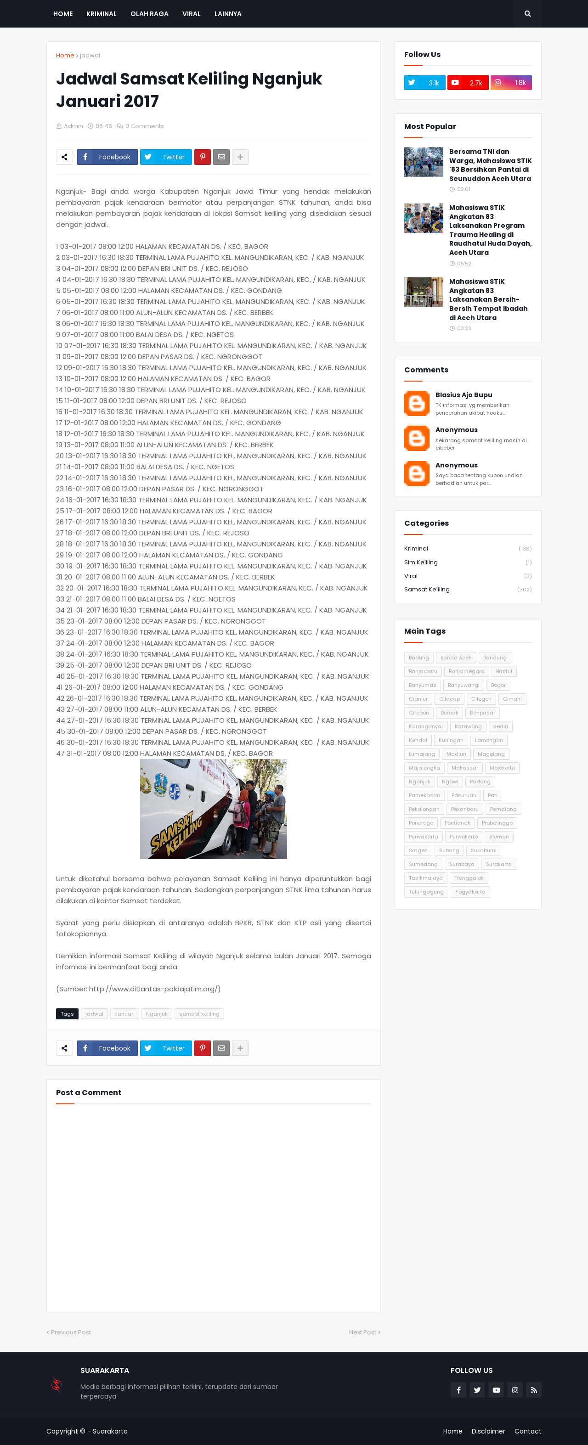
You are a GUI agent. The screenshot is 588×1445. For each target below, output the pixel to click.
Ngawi (450, 781)
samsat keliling (199, 1014)
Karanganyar (426, 726)
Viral (468, 576)
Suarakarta (110, 1431)
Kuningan (451, 740)
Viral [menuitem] (191, 13)
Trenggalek (469, 878)
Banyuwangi (464, 685)
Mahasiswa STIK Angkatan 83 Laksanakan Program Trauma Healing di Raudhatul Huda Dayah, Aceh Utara (490, 230)
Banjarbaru (423, 671)
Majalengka (424, 767)
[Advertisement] (468, 980)
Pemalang (503, 809)
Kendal (418, 740)
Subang (449, 850)
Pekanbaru (465, 809)
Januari (125, 1014)
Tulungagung (426, 891)
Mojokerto (502, 767)
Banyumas (422, 685)
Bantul (504, 671)
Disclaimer (488, 1431)
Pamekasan (424, 795)
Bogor (498, 685)
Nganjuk (157, 1014)
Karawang (468, 726)
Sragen (418, 850)
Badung (419, 657)
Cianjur (418, 699)
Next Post (362, 1332)
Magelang (491, 754)
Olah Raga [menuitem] (149, 13)
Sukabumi (484, 850)
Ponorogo (421, 823)
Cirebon (419, 712)
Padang (480, 781)
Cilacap (449, 699)
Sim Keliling (468, 563)
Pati (493, 795)
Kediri (500, 726)
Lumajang (422, 754)
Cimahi (512, 699)
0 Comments (144, 126)
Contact (528, 1431)
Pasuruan (464, 795)
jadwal (90, 55)
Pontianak (457, 823)
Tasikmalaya (426, 878)
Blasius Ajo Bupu (463, 395)
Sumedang (423, 864)
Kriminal (468, 549)
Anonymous (456, 430)
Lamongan (489, 740)
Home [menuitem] (63, 13)
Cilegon (481, 699)
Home (65, 55)
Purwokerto (464, 836)
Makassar (465, 767)
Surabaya (462, 864)
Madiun (456, 754)
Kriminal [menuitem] (101, 13)
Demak (449, 712)
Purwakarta (423, 836)
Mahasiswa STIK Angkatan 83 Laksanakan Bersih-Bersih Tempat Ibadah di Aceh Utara (488, 299)
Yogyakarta (470, 891)
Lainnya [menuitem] (228, 13)
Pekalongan (424, 809)
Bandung (495, 657)
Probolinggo (497, 823)
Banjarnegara (467, 671)
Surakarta (499, 864)
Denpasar (482, 712)
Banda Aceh (456, 657)
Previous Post (71, 1332)
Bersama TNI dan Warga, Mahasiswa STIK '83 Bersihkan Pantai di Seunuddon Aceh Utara (490, 165)
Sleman (499, 836)
